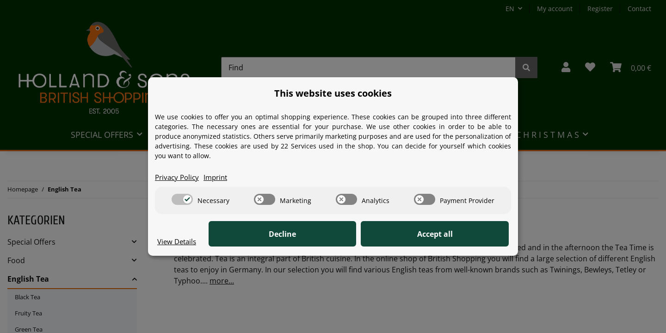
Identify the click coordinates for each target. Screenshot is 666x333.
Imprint (220, 177)
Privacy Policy (178, 177)
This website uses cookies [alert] (333, 92)
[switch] (182, 199)
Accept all (463, 234)
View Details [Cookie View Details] (178, 241)
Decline (365, 234)
